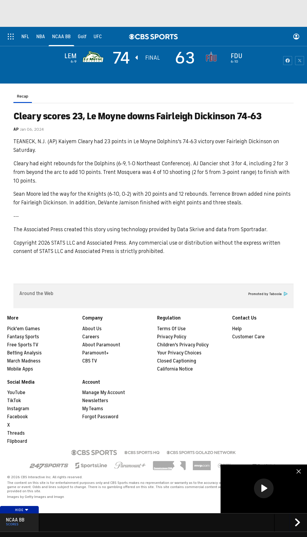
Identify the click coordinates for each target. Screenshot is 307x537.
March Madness (24, 361)
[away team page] (94, 56)
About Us (92, 329)
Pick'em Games (23, 329)
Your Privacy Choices (179, 353)
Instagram (18, 409)
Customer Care (248, 337)
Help (237, 329)
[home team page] (213, 56)
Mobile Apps (20, 369)
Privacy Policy (171, 337)
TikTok (14, 401)
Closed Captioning (176, 361)
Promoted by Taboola (268, 294)
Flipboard (17, 441)
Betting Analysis (24, 353)
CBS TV (89, 361)
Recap (22, 96)
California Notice (175, 369)
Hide (22, 510)
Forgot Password (100, 417)
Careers (90, 337)
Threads (16, 433)
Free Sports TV (22, 345)
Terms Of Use (171, 329)
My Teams (92, 409)
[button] (264, 488)
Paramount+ (95, 353)
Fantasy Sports (23, 337)
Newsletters (95, 401)
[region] (264, 489)
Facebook (17, 417)
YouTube (16, 393)
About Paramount (101, 345)
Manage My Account (103, 393)
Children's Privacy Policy (183, 345)
